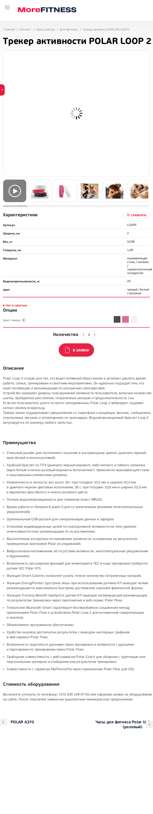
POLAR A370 (22, 722)
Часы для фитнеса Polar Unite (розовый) (124, 724)
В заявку (81, 350)
